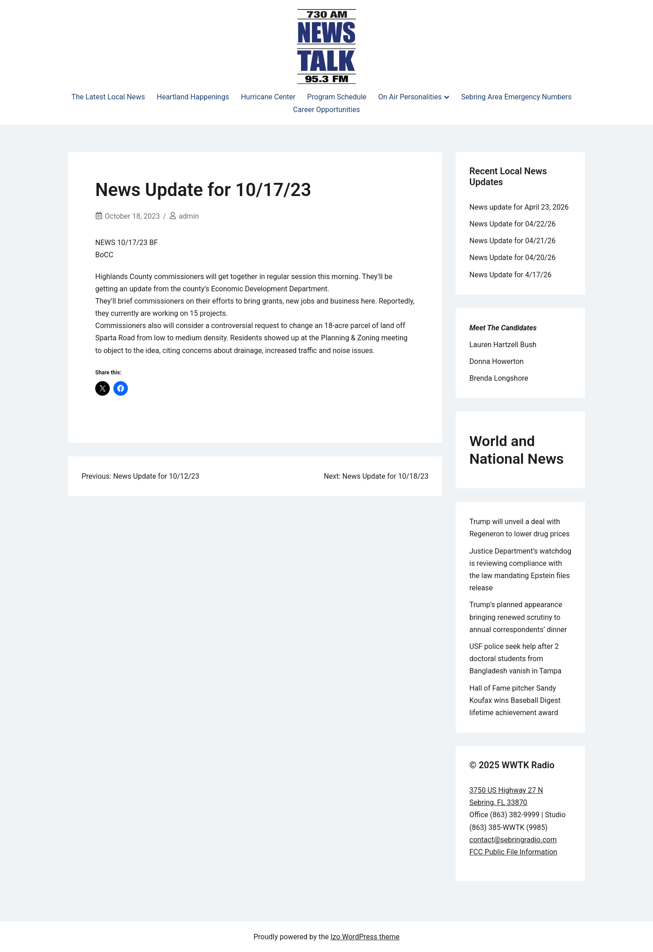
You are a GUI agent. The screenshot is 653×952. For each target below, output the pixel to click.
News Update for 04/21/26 (512, 240)
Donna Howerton (496, 361)
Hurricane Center (268, 97)
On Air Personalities (410, 97)
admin (189, 216)
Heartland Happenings (193, 97)
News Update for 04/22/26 (512, 224)
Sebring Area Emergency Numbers (516, 97)
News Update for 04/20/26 (512, 257)
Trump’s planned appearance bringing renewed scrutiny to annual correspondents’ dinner (518, 616)
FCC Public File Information (513, 852)
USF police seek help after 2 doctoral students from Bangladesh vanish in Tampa (515, 658)
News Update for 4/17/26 (510, 274)
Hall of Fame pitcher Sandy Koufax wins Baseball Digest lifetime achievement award (514, 700)
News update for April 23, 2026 (519, 207)
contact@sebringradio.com (513, 839)
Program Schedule (336, 97)
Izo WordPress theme (365, 936)
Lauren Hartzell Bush (502, 344)
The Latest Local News (108, 97)
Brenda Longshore (498, 378)
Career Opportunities (326, 109)
